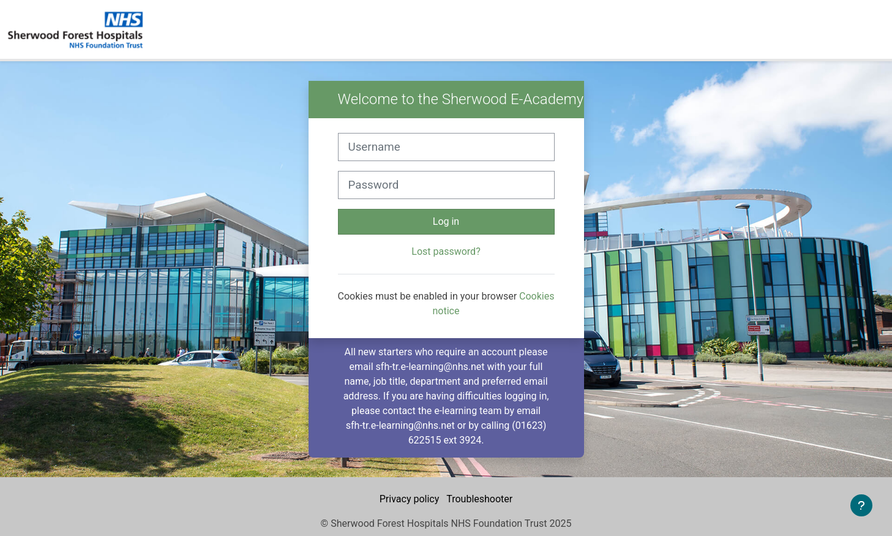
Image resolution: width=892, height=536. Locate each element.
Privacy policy (410, 499)
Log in (446, 221)
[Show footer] (861, 505)
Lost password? (445, 251)
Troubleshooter (479, 499)
